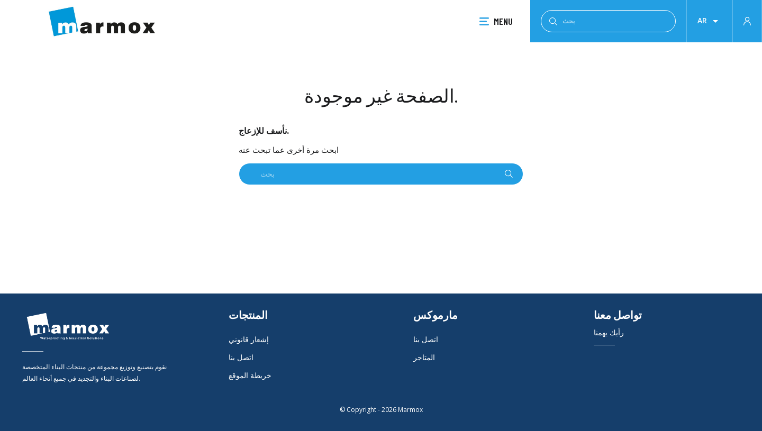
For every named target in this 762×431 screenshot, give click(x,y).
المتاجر (424, 357)
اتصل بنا (241, 357)
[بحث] (608, 21)
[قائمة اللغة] (709, 21)
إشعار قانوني (249, 339)
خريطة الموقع (250, 375)
